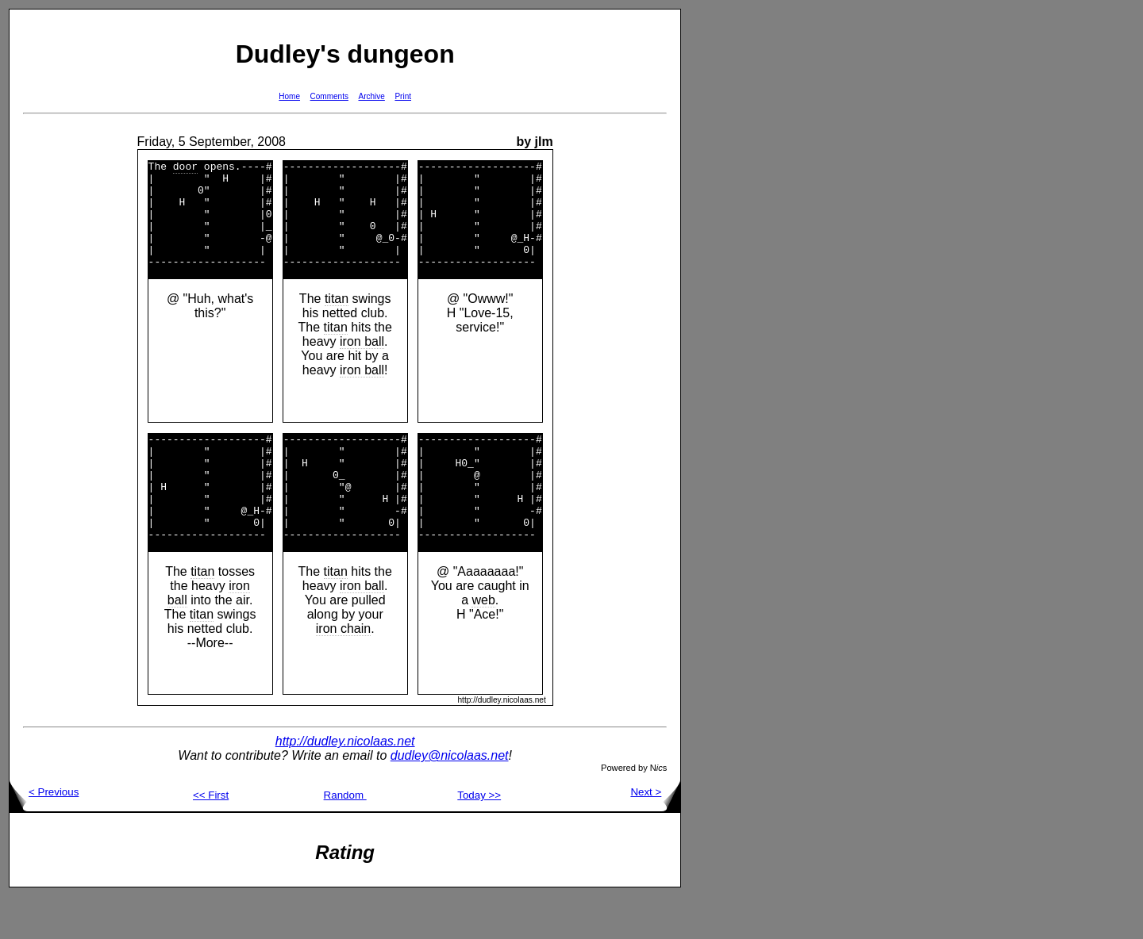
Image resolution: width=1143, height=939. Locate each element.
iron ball (362, 363)
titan (336, 320)
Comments (329, 96)
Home (289, 96)
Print (402, 96)
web (483, 643)
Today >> (479, 838)
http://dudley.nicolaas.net (345, 784)
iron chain (343, 671)
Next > (655, 835)
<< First (211, 838)
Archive (372, 96)
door (185, 168)
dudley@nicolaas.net (450, 798)
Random (345, 838)
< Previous (44, 835)
